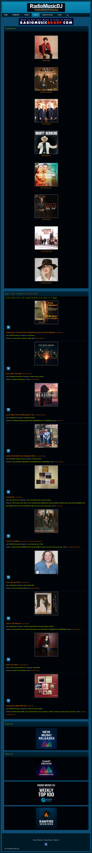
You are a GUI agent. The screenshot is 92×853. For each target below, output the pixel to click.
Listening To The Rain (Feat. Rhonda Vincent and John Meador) (30, 332)
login (59, 15)
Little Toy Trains (12, 665)
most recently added (31, 293)
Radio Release (40, 338)
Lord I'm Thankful (12, 541)
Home (6, 15)
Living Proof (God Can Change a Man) (20, 456)
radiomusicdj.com (14, 848)
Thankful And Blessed (74, 547)
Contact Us (56, 840)
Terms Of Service (38, 840)
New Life (60, 420)
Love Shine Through (14, 374)
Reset (55, 298)
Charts (26, 15)
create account (47, 15)
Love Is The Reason (13, 623)
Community (16, 15)
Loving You (10, 497)
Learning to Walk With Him (16, 706)
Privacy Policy (48, 840)
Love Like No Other (13, 582)
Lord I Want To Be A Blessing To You (20, 415)
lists (35, 15)
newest (13, 293)
